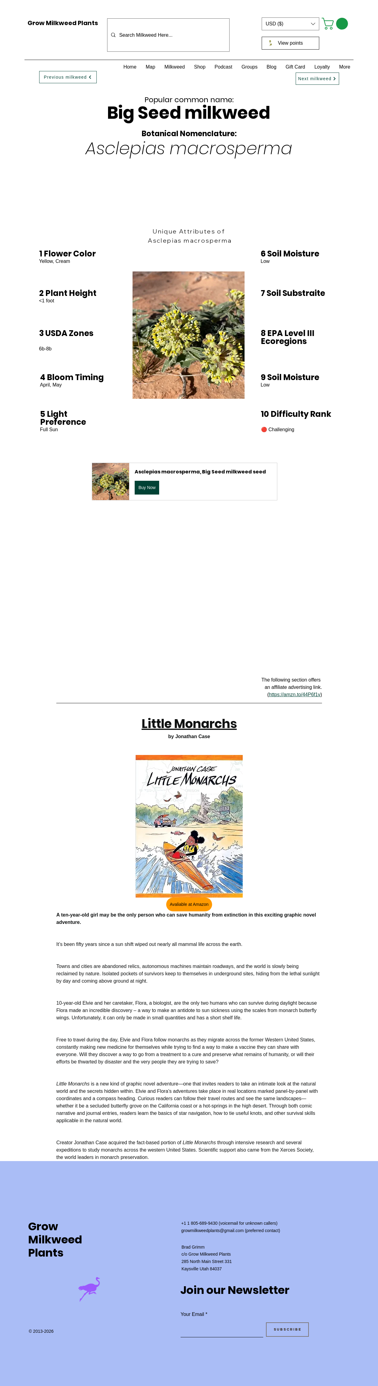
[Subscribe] (287, 1329)
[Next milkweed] (317, 79)
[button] (290, 23)
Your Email (192, 1314)
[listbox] (290, 23)
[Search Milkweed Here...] (167, 35)
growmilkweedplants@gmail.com (212, 1230)
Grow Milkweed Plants (63, 23)
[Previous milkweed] (68, 77)
